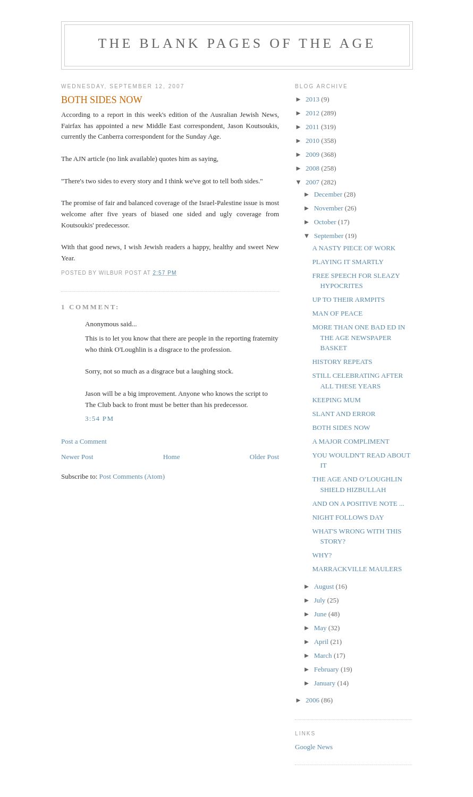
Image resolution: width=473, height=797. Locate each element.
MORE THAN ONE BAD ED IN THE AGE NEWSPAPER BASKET (358, 337)
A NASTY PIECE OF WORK (353, 248)
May (321, 628)
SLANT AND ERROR (343, 414)
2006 (313, 700)
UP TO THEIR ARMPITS (348, 299)
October (326, 222)
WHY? (322, 555)
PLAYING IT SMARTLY (347, 262)
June (321, 614)
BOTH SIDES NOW (341, 427)
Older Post (264, 457)
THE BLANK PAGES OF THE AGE (237, 43)
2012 (313, 113)
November (329, 208)
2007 (313, 182)
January (325, 683)
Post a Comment (84, 441)
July (320, 600)
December (329, 194)
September (329, 236)
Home (171, 457)
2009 (313, 154)
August (325, 586)
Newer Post (77, 457)
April (322, 642)
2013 (313, 99)
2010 (313, 141)
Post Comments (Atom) (132, 476)
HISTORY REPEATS (342, 362)
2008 (313, 168)
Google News (314, 747)
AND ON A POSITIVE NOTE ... (358, 503)
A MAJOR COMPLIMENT (350, 441)
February (327, 669)
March (324, 655)
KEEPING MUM (336, 400)
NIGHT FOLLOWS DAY (348, 517)
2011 (313, 127)
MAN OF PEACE (337, 313)
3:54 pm (99, 418)
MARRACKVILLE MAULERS (357, 569)
